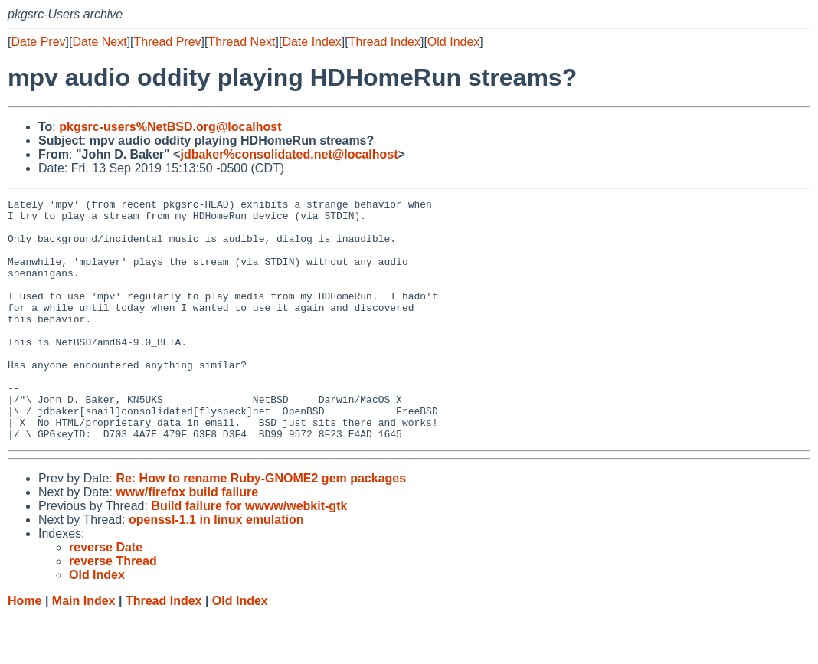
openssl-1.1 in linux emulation (216, 567)
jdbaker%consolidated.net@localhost (289, 154)
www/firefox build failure (187, 540)
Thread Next (241, 41)
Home (24, 649)
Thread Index (384, 41)
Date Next (99, 41)
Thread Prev (167, 41)
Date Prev (38, 41)
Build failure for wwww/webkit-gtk (249, 554)
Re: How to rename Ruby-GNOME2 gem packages (261, 526)
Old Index (453, 41)
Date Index (311, 41)
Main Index (84, 649)
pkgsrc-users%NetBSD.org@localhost (170, 126)
